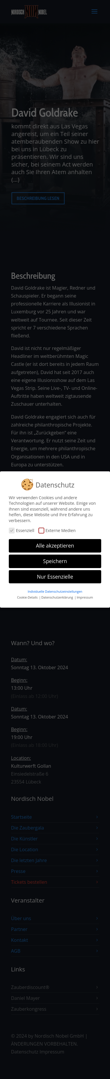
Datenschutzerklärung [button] (57, 595)
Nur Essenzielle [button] (55, 574)
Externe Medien (57, 528)
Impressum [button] (85, 595)
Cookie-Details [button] (27, 595)
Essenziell (21, 528)
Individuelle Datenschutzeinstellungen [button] (55, 589)
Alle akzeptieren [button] (55, 543)
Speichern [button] (55, 558)
